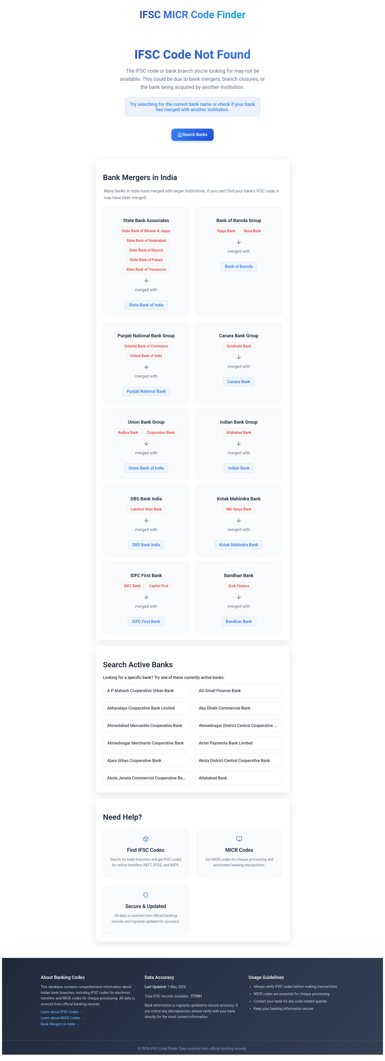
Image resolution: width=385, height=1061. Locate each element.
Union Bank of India (146, 468)
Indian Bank (238, 468)
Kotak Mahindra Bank (238, 545)
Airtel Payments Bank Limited (226, 745)
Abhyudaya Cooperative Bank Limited (142, 710)
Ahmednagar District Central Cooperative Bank (240, 727)
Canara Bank (238, 382)
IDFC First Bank (147, 622)
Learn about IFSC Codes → (62, 1016)
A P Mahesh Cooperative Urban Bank (141, 693)
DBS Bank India (146, 545)
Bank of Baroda (238, 267)
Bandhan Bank (238, 622)
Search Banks (192, 134)
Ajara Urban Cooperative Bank (135, 762)
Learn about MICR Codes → (63, 1022)
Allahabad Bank (213, 780)
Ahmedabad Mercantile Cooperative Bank (145, 727)
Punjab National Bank (146, 392)
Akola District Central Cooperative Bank (234, 762)
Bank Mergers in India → (60, 1028)
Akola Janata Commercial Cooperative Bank (148, 780)
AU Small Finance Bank (220, 693)
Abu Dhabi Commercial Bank (225, 710)
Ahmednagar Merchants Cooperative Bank (146, 745)
